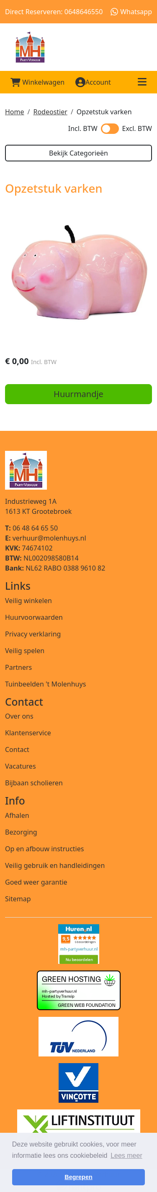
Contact (17, 749)
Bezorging (21, 832)
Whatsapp (131, 11)
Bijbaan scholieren (34, 782)
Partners (18, 667)
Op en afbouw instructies (44, 848)
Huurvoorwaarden (34, 617)
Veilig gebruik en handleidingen (55, 865)
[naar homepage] (78, 47)
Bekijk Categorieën (78, 153)
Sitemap (18, 898)
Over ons (19, 716)
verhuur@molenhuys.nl (45, 538)
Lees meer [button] (126, 1155)
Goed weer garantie (36, 882)
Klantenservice (28, 732)
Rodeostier (50, 111)
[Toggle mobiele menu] (142, 82)
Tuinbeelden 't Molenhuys (45, 684)
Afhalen (17, 815)
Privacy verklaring (33, 634)
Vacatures (20, 766)
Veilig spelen (24, 650)
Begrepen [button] (78, 1177)
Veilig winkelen (28, 600)
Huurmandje (78, 394)
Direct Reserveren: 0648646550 (54, 11)
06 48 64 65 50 (31, 528)
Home (14, 111)
